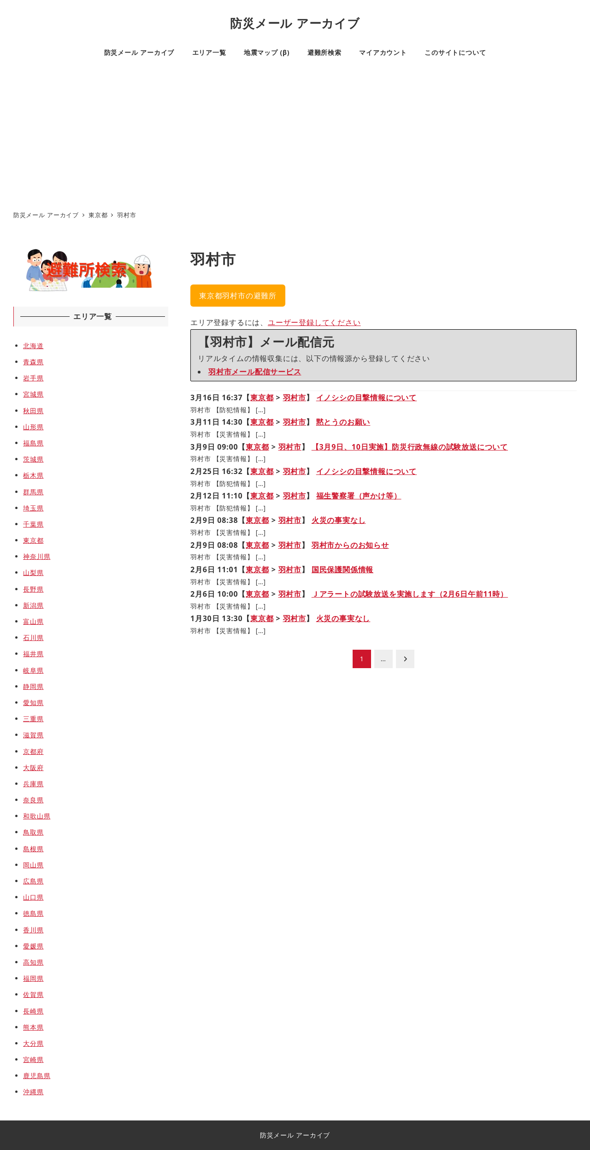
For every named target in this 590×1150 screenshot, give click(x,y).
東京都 (261, 397)
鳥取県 (33, 832)
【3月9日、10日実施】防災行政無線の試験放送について (410, 447)
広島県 (33, 881)
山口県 (33, 897)
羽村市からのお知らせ (350, 545)
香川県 (33, 929)
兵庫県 (33, 783)
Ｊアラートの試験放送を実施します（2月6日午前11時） (410, 594)
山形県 (33, 426)
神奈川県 (36, 556)
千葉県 (33, 524)
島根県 (33, 848)
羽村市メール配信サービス (254, 372)
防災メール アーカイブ (295, 23)
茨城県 (33, 459)
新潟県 (33, 605)
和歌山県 (36, 816)
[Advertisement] (295, 136)
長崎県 (33, 1011)
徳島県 (33, 913)
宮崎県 (33, 1059)
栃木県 (33, 475)
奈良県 (33, 799)
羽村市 (294, 397)
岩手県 (33, 377)
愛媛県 (33, 946)
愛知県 (33, 702)
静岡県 (33, 686)
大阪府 (33, 767)
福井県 (33, 653)
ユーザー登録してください (314, 322)
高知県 (33, 962)
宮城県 (33, 394)
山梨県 (33, 572)
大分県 (33, 1043)
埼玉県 (33, 508)
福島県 (33, 443)
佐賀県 (33, 994)
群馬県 (33, 491)
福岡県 (33, 978)
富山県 (33, 621)
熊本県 (33, 1027)
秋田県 (33, 410)
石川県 (33, 637)
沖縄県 (33, 1091)
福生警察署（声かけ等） (358, 496)
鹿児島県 (36, 1075)
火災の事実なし (339, 520)
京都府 (33, 751)
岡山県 (33, 864)
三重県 (33, 718)
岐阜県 (33, 670)
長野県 (33, 589)
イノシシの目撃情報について (366, 397)
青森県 (33, 361)
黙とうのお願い (343, 422)
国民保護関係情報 (342, 569)
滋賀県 (33, 734)
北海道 (33, 345)
